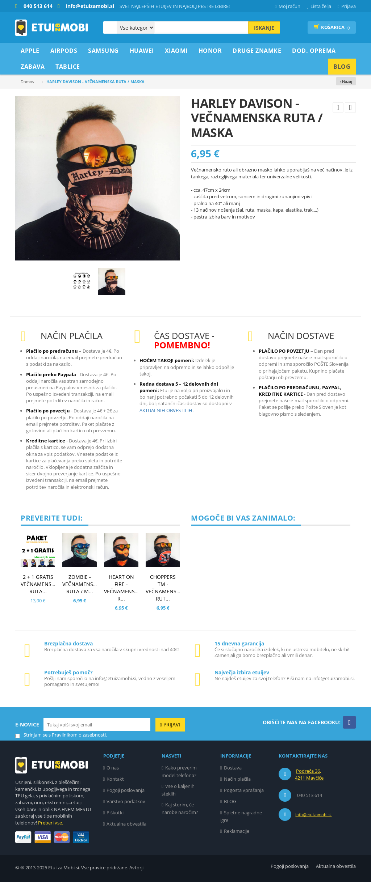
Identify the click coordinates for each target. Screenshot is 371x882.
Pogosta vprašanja (244, 790)
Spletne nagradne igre (241, 816)
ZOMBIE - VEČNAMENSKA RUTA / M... (81, 584)
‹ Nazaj (346, 81)
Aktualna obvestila (126, 823)
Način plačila (237, 779)
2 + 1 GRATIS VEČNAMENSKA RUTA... (39, 584)
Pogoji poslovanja (126, 790)
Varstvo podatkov (126, 801)
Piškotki (115, 812)
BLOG (230, 801)
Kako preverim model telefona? (179, 771)
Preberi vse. (50, 822)
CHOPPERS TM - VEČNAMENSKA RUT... (164, 587)
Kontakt (115, 779)
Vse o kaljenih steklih (178, 790)
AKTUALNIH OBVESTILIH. (166, 410)
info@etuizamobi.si (313, 814)
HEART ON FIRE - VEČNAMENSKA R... (122, 587)
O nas (113, 767)
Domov (27, 81)
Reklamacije (236, 831)
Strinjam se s (33, 735)
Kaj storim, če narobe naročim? (180, 808)
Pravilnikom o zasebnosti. (79, 735)
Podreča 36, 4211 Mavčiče (309, 774)
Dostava (233, 767)
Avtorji (136, 867)
